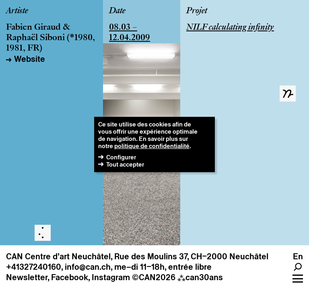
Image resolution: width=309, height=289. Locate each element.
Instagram (111, 277)
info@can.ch (88, 267)
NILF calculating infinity (230, 28)
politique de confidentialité (152, 146)
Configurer (121, 157)
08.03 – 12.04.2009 (129, 33)
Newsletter (26, 277)
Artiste (17, 11)
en (298, 256)
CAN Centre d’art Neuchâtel (58, 256)
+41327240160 (33, 267)
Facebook (69, 277)
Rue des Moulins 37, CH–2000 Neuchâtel (191, 256)
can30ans (200, 277)
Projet (196, 11)
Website (29, 59)
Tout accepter (125, 164)
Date (117, 11)
